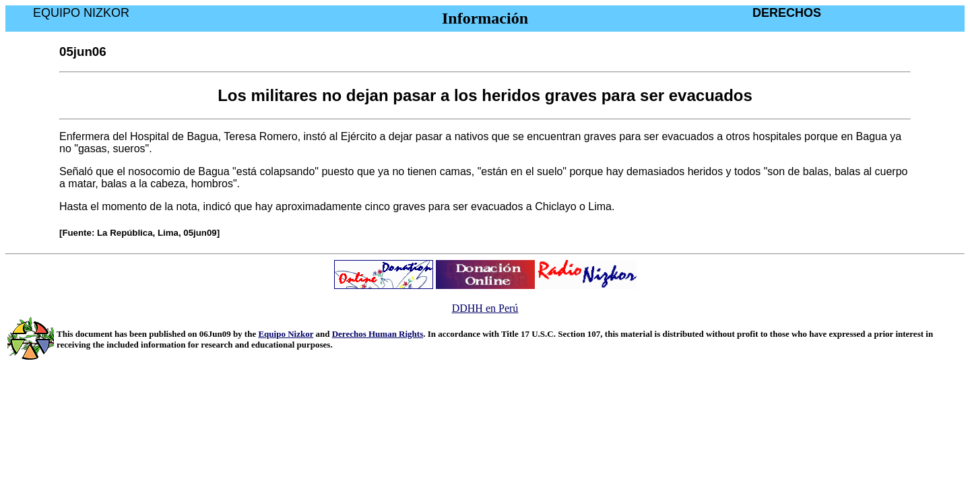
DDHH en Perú (485, 308)
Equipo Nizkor (285, 334)
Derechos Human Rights (378, 334)
